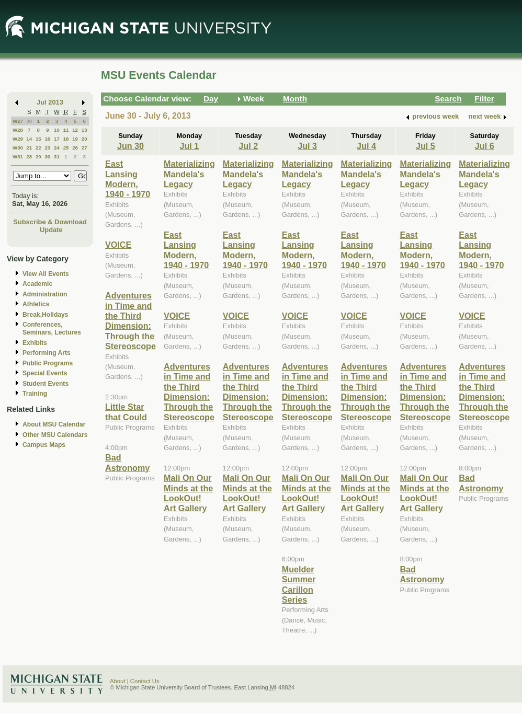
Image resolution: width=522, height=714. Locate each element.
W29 (18, 139)
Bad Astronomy (127, 462)
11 (66, 130)
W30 (18, 148)
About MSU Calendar (53, 424)
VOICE (118, 244)
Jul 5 (425, 146)
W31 (18, 156)
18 (66, 139)
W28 (18, 130)
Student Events (45, 383)
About (118, 681)
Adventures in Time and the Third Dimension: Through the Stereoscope (130, 321)
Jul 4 (366, 146)
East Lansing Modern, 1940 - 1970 (127, 179)
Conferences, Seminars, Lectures (51, 328)
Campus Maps (43, 444)
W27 (18, 121)
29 (38, 156)
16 (47, 139)
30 (29, 121)
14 (29, 139)
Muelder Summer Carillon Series (299, 584)
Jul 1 (189, 146)
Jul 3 (307, 146)
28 (29, 156)
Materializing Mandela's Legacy (189, 174)
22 (38, 148)
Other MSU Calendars (55, 435)
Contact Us (145, 681)
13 (84, 130)
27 (84, 148)
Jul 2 (248, 146)
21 (29, 148)
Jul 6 (484, 146)
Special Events (44, 373)
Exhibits (34, 343)
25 (66, 148)
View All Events (45, 274)
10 (57, 130)
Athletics (35, 304)
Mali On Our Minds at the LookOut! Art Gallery (188, 493)
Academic (37, 283)
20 (84, 139)
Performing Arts (46, 352)
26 (75, 148)
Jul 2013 (50, 102)
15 (38, 139)
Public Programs (47, 363)
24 (57, 148)
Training (34, 393)
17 (57, 139)
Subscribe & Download (50, 222)
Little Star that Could (126, 411)
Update (51, 230)
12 (75, 130)
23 (47, 148)
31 (57, 156)
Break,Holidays (45, 314)
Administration (44, 294)
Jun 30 (130, 146)
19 (75, 139)
